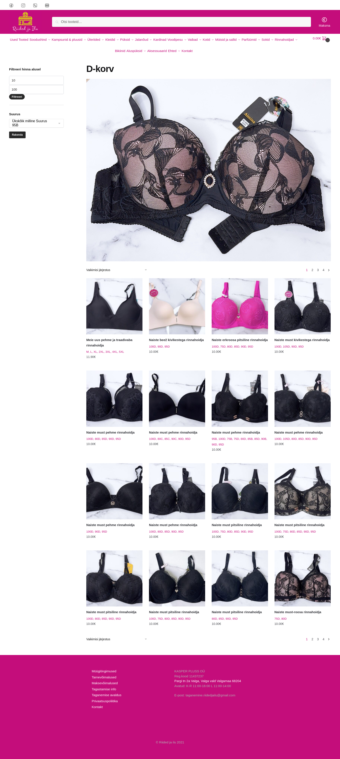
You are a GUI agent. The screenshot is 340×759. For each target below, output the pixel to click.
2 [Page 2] (312, 265)
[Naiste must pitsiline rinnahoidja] (240, 486)
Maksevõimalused (105, 678)
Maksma (324, 22)
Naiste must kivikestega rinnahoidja (302, 334)
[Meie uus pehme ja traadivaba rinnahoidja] (114, 301)
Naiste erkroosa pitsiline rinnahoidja (240, 334)
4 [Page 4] (323, 265)
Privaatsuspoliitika (105, 696)
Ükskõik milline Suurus (34, 116)
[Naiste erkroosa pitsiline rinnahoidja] (240, 301)
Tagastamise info (104, 684)
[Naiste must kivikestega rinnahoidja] (303, 301)
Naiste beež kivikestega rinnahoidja (176, 334)
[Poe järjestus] (118, 264)
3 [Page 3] (318, 265)
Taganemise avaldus (106, 690)
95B (34, 120)
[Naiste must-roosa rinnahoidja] (303, 573)
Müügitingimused (104, 666)
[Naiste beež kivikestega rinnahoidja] (177, 301)
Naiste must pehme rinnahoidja (110, 427)
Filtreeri (17, 91)
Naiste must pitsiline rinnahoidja (237, 520)
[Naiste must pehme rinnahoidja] (114, 393)
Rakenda (17, 129)
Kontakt (97, 702)
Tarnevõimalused (104, 672)
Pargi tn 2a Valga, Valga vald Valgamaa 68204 (207, 676)
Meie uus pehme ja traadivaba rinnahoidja (109, 337)
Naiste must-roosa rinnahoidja (298, 607)
